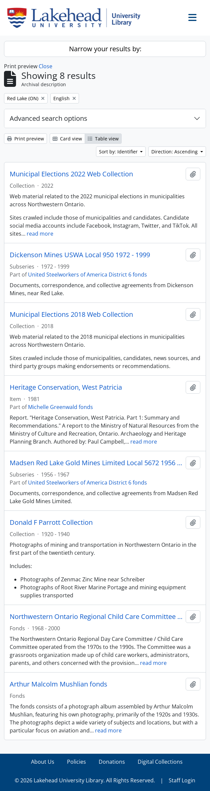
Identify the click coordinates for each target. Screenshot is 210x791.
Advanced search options (48, 118)
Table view (103, 138)
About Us (42, 761)
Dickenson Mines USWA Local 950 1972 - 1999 (80, 255)
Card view (67, 138)
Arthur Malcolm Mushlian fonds (58, 684)
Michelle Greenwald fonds (60, 407)
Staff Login (182, 780)
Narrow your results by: (105, 48)
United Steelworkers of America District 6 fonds (87, 274)
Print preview (25, 138)
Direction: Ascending (175, 151)
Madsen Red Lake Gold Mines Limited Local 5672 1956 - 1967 (96, 463)
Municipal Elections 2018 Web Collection (71, 314)
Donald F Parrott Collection (51, 522)
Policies (76, 761)
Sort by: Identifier (119, 151)
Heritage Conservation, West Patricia (66, 387)
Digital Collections (160, 761)
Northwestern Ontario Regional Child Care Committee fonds (96, 617)
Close (45, 66)
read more (40, 233)
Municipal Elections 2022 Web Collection (71, 174)
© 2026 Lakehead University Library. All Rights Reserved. (85, 780)
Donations (112, 761)
